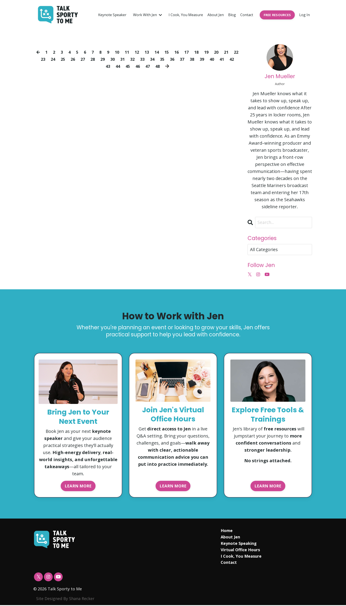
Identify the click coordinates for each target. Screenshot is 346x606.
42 (101, 66)
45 (132, 66)
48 (163, 66)
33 (152, 59)
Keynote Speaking (238, 544)
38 (204, 59)
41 (235, 59)
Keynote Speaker (112, 14)
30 (121, 59)
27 (90, 59)
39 (215, 59)
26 (80, 59)
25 (70, 59)
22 (38, 59)
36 (184, 59)
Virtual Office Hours (240, 550)
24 (59, 59)
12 (141, 52)
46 (143, 66)
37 (194, 59)
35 (173, 59)
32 (142, 59)
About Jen (215, 14)
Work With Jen (147, 14)
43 (111, 66)
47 (153, 66)
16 (183, 52)
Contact (246, 14)
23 (49, 59)
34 (163, 59)
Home (226, 531)
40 (225, 59)
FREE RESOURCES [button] (277, 15)
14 (162, 52)
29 (111, 59)
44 (122, 66)
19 (214, 52)
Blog (232, 14)
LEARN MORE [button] (78, 486)
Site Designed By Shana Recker (65, 599)
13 (152, 52)
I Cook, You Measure (186, 14)
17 (193, 52)
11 (131, 52)
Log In (304, 14)
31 (132, 59)
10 (120, 52)
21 (235, 52)
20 (224, 52)
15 (172, 52)
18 (203, 52)
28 (101, 59)
